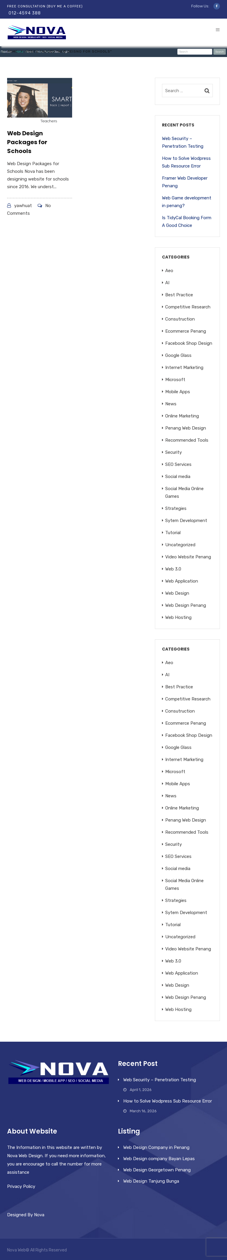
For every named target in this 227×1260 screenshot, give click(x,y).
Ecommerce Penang (185, 331)
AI (167, 282)
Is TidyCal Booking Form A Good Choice (186, 221)
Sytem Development (186, 520)
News (170, 404)
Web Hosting (178, 617)
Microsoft (175, 379)
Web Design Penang (185, 605)
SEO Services (178, 464)
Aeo (169, 270)
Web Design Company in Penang (156, 1147)
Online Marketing (182, 416)
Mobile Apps (177, 391)
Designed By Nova (25, 1214)
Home (12, 51)
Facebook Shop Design (188, 343)
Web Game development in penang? (186, 201)
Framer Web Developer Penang (184, 181)
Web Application (181, 581)
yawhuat (23, 205)
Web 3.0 (173, 569)
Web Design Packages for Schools (27, 142)
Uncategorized (180, 544)
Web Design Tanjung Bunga (151, 1181)
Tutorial (173, 532)
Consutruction (180, 319)
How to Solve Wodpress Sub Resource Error (186, 162)
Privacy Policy (21, 1186)
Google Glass (178, 355)
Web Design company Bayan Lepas (159, 1158)
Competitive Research (187, 307)
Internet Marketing (184, 367)
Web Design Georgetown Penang (157, 1170)
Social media (177, 476)
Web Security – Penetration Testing (182, 142)
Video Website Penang (188, 557)
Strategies (176, 508)
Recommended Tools (186, 440)
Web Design (177, 593)
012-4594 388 (25, 13)
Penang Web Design (185, 428)
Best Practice (179, 294)
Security (173, 452)
